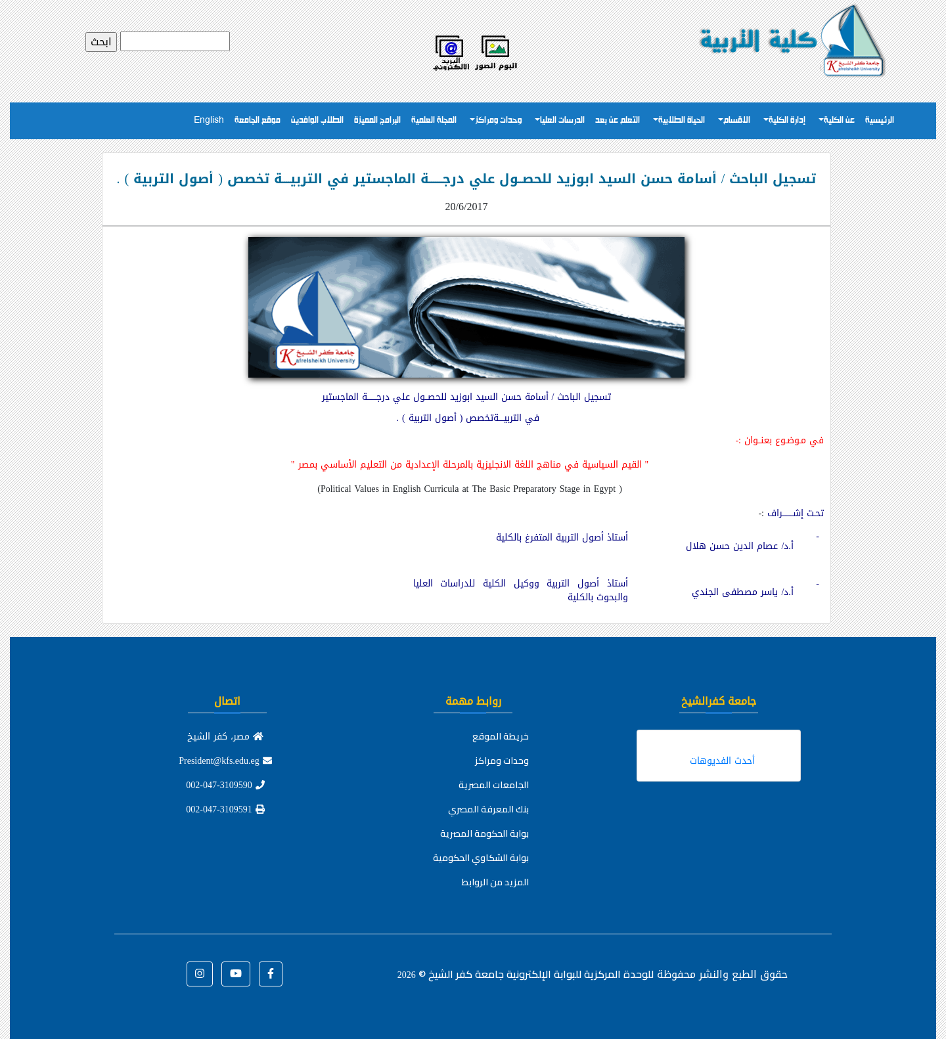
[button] (270, 974)
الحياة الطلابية (681, 120)
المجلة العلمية (434, 120)
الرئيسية (879, 120)
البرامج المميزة (377, 120)
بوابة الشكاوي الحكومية (481, 857)
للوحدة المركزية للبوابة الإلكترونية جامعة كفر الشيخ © (525, 974)
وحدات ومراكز (498, 120)
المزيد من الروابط (495, 882)
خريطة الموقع (500, 736)
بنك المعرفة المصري (488, 809)
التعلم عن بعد (617, 120)
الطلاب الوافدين (317, 120)
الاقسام (736, 120)
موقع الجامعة (258, 120)
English (209, 120)
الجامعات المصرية (494, 784)
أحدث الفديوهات (722, 761)
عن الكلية (839, 120)
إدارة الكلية (787, 120)
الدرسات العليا (562, 120)
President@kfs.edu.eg (225, 761)
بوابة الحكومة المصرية (484, 833)
